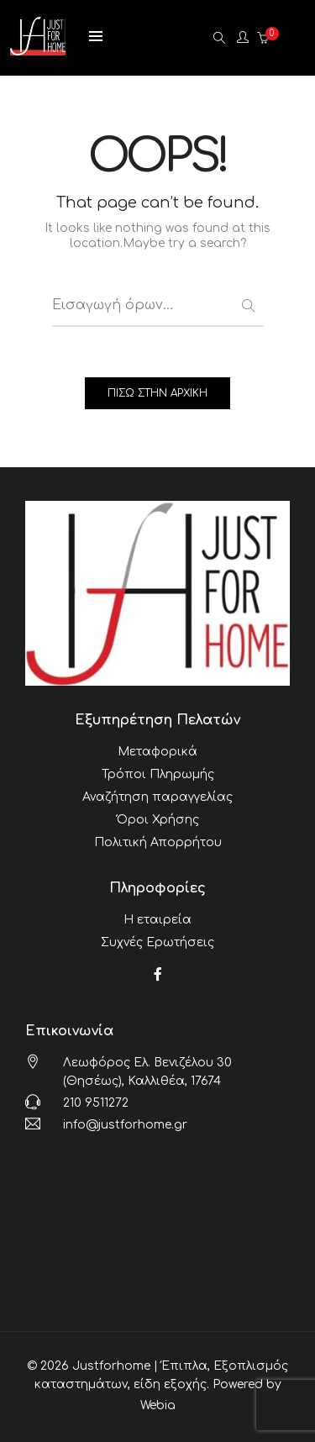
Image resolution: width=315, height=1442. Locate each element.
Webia (158, 1405)
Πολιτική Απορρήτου (158, 842)
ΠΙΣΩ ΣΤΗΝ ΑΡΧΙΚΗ (157, 393)
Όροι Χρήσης (158, 819)
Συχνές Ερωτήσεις (157, 942)
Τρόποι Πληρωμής (158, 774)
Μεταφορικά (157, 751)
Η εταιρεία (157, 919)
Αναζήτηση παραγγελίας (157, 797)
